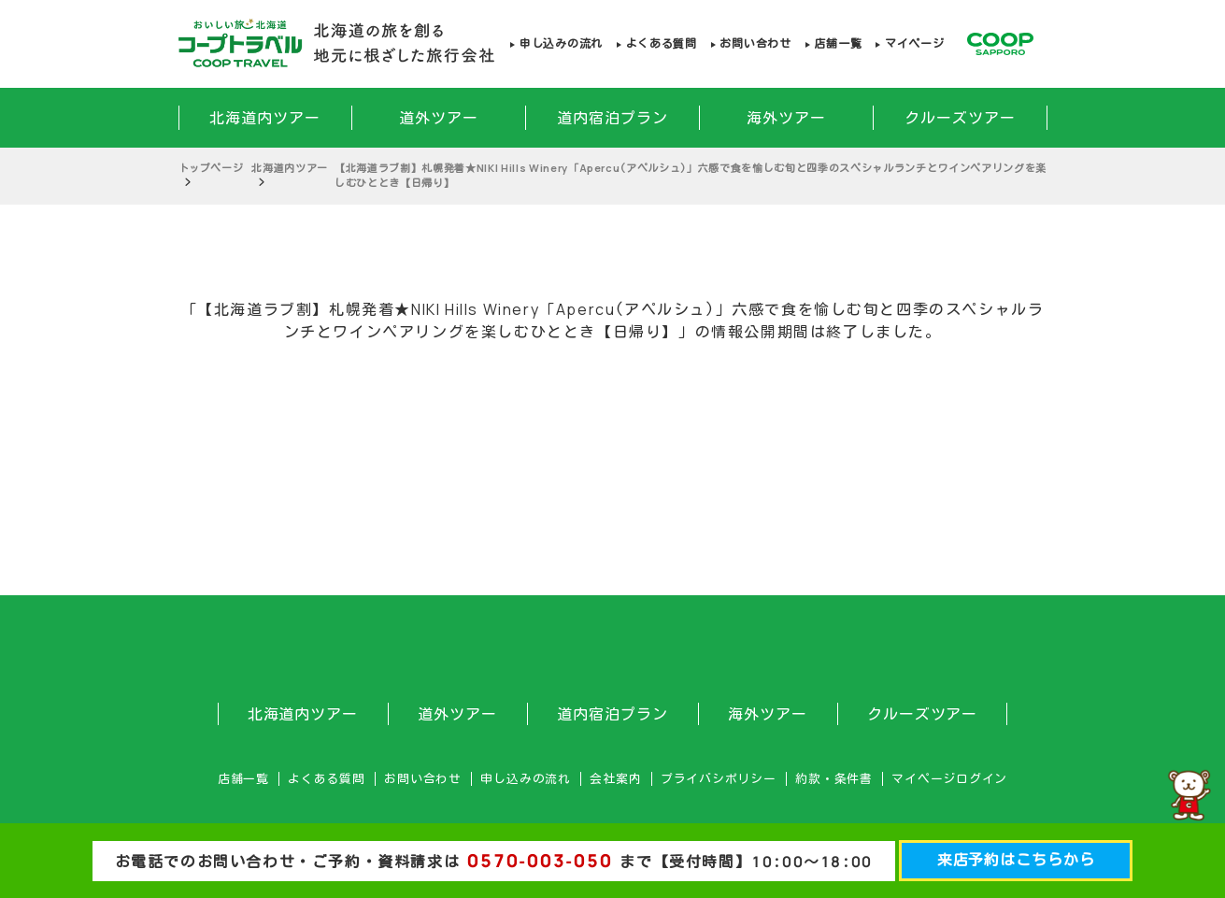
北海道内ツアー (264, 117)
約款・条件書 (834, 779)
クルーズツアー (960, 117)
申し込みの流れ (561, 43)
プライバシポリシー (718, 779)
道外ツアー (438, 117)
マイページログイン (949, 779)
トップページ (211, 168)
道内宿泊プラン (612, 117)
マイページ (915, 43)
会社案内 (615, 779)
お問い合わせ (755, 43)
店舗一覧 (838, 43)
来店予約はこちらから (1016, 859)
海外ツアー (786, 117)
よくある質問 (661, 43)
